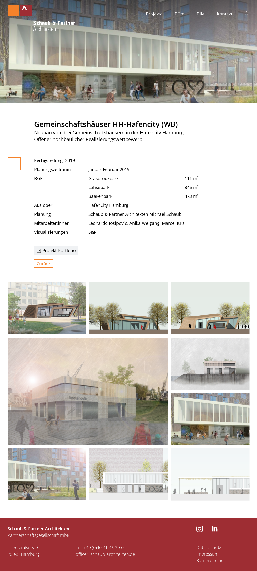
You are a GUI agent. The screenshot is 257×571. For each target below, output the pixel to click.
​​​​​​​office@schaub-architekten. (103, 554)
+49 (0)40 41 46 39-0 (103, 547)
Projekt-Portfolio (59, 250)
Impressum (207, 554)
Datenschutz (208, 547)
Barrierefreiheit (211, 560)
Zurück (44, 263)
